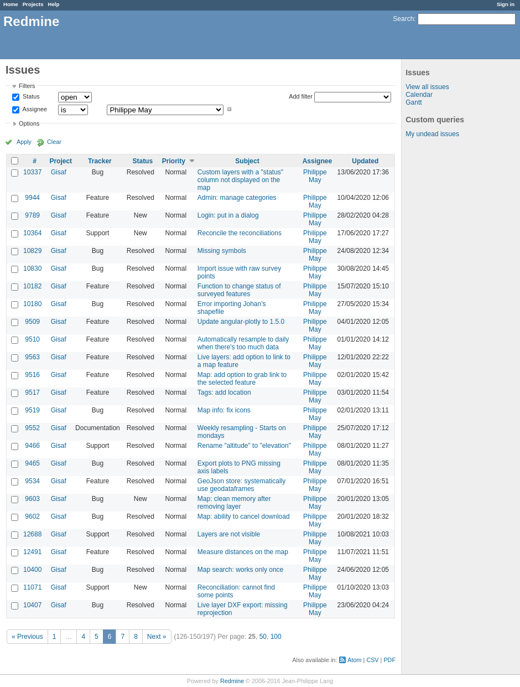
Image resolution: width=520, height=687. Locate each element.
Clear (54, 141)
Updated (365, 161)
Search (403, 19)
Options (29, 123)
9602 (32, 516)
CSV (372, 660)
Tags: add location (224, 392)
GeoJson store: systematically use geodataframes (241, 485)
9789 (32, 215)
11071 (32, 587)
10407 (32, 605)
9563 (32, 357)
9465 (32, 463)
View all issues (427, 87)
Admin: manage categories (237, 198)
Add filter (301, 96)
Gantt (413, 102)
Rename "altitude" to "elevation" (244, 446)
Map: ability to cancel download (243, 516)
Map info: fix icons (224, 410)
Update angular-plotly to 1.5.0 (240, 322)
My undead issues (432, 134)
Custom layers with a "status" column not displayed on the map (240, 180)
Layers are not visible (228, 534)
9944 (32, 198)
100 (276, 636)
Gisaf (58, 172)
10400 (32, 570)
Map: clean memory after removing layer (234, 502)
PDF (389, 660)
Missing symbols (221, 251)
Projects (33, 4)
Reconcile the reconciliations (239, 233)
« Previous (27, 636)
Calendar (419, 95)
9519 (32, 410)
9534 (32, 481)
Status (30, 97)
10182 (32, 286)
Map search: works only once (240, 570)
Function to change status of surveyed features (239, 290)
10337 (32, 172)
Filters (27, 85)
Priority (173, 161)
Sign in (505, 4)
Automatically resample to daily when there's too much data (243, 343)
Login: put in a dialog (228, 215)
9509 (32, 322)
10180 (32, 304)
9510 (32, 339)
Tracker (100, 161)
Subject (247, 161)
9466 (32, 446)
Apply (24, 141)
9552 (32, 428)
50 (263, 636)
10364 (32, 233)
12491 (32, 552)
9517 (32, 392)
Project (60, 161)
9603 (32, 499)
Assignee (34, 109)
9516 (32, 375)
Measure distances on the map (242, 552)
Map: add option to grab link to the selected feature (242, 378)
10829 (32, 251)
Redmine (232, 681)
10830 (32, 268)
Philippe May (315, 176)
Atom (354, 660)
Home (10, 4)
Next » (157, 636)
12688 (32, 534)
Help (54, 4)
